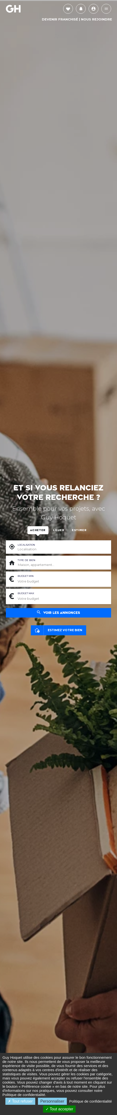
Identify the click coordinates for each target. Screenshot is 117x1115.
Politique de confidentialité (23, 1095)
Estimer (79, 530)
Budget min (26, 576)
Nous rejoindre (96, 19)
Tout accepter (59, 1109)
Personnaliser (52, 1101)
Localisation (26, 544)
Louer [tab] (58, 530)
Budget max (26, 593)
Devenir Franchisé (60, 19)
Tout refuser (20, 1101)
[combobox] (62, 565)
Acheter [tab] (38, 530)
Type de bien (26, 560)
